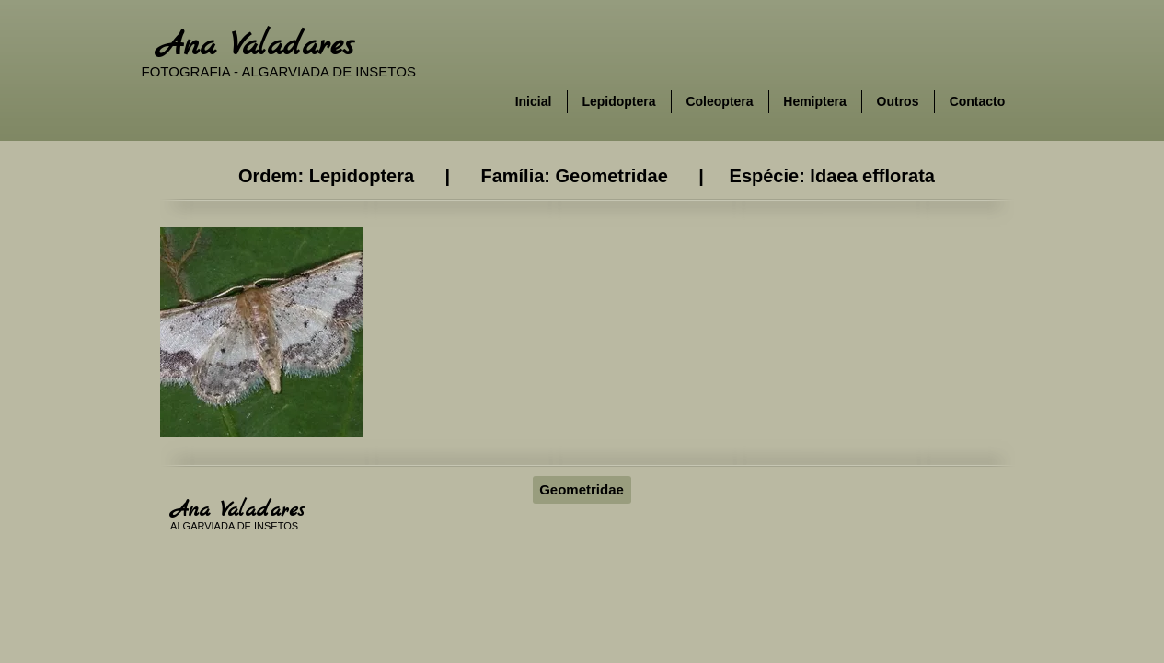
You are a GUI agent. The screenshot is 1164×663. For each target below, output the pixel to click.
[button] (261, 332)
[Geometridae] (582, 490)
